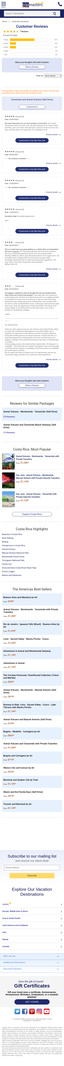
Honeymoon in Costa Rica (13, 545)
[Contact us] (61, 4)
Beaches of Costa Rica (12, 534)
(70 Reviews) (9, 417)
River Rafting (7, 538)
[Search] (26, 13)
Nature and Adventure (11, 575)
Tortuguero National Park (13, 560)
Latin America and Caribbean (15, 925)
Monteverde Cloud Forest (13, 556)
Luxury (6, 904)
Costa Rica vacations (20, 21)
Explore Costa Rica (32, 514)
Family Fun (7, 564)
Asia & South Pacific (11, 918)
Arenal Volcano (9, 549)
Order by (49, 76)
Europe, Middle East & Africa (15, 911)
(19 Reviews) (9, 432)
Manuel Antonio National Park (15, 553)
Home (4, 21)
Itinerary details (53, 135)
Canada (5, 946)
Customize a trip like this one (32, 140)
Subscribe (32, 875)
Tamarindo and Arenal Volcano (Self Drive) (32, 99)
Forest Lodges (8, 571)
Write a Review (32, 67)
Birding (5, 542)
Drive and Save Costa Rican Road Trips (19, 568)
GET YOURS (32, 1002)
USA (4, 932)
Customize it (32, 107)
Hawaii (5, 939)
